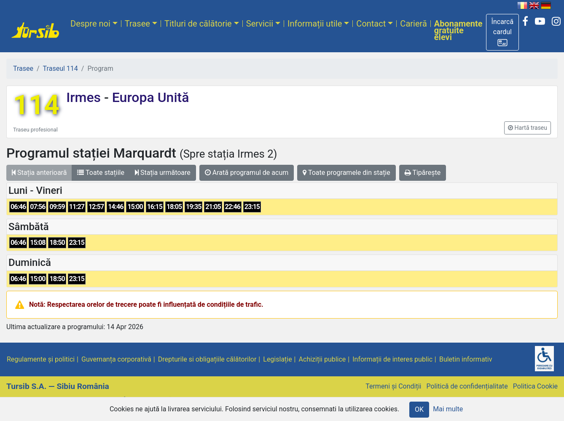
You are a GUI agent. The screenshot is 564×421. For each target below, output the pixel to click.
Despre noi (90, 23)
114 (36, 105)
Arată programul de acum (246, 173)
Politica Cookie (535, 386)
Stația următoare (163, 173)
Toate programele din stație (346, 173)
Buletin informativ (465, 359)
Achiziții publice (322, 359)
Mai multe (448, 409)
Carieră (413, 23)
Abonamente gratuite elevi (458, 30)
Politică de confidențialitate (467, 386)
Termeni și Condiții (393, 386)
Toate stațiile (100, 173)
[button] (502, 32)
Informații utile (314, 23)
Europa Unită (149, 97)
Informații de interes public (392, 359)
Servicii (259, 23)
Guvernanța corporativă (116, 359)
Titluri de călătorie (198, 23)
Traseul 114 (60, 68)
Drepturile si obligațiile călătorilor (207, 359)
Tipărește (423, 173)
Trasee (137, 23)
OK (419, 409)
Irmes (85, 97)
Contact (371, 23)
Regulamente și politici (41, 359)
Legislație (277, 359)
